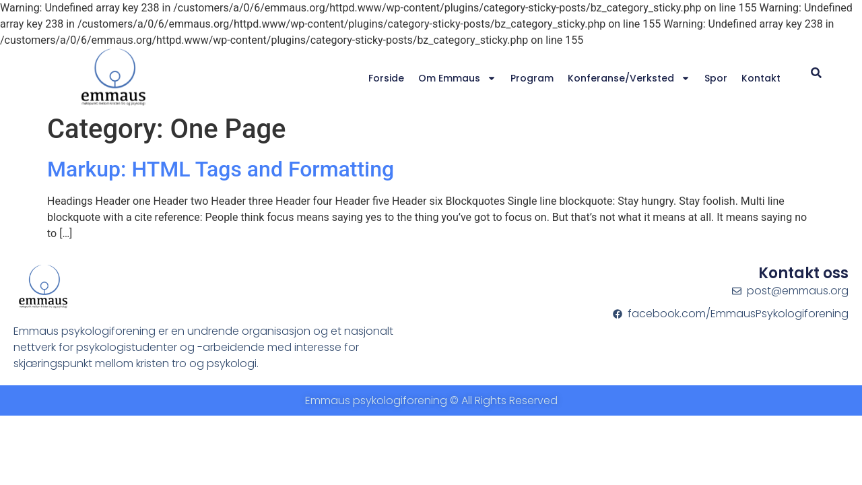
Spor (715, 78)
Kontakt (761, 78)
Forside (386, 78)
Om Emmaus (457, 78)
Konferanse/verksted (629, 78)
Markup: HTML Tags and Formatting (220, 169)
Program (532, 78)
